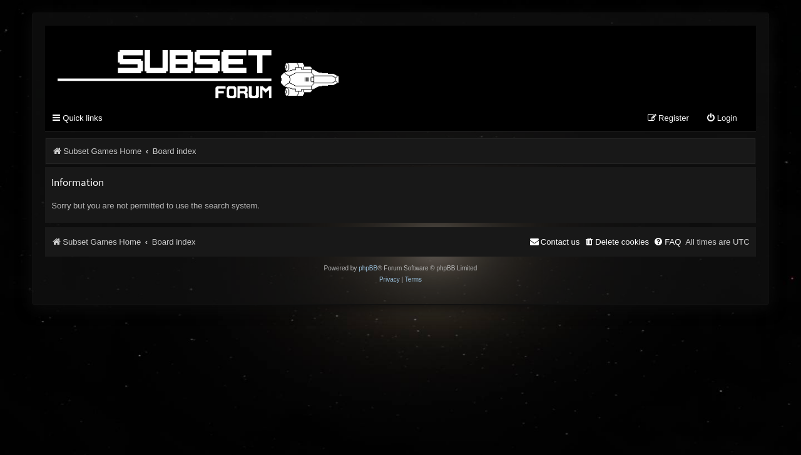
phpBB (368, 268)
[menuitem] (721, 119)
